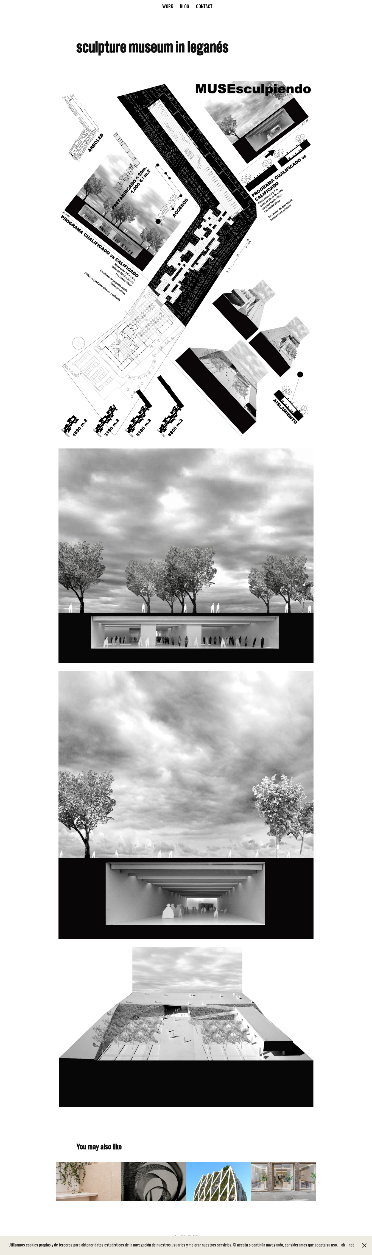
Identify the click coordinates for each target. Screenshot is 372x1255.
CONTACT (204, 7)
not (351, 1245)
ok (343, 1245)
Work (167, 7)
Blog (184, 7)
